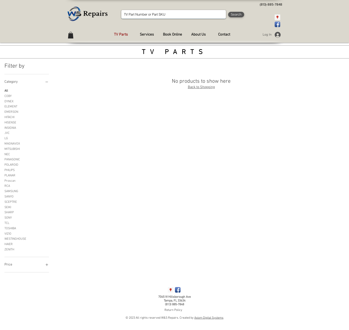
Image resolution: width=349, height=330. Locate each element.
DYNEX (9, 101)
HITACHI (9, 117)
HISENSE (10, 122)
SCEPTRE (10, 201)
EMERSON (11, 111)
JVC (7, 133)
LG (6, 138)
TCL (6, 223)
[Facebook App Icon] (277, 24)
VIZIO (7, 233)
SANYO (9, 196)
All (6, 90)
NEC (7, 154)
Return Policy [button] (173, 310)
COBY (8, 96)
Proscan (10, 180)
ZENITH (9, 249)
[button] (70, 35)
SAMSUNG (11, 191)
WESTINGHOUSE (15, 238)
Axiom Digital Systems (208, 318)
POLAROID (11, 164)
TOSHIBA (10, 228)
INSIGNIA (10, 127)
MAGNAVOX (12, 143)
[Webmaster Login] (129, 316)
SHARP (9, 212)
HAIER (8, 244)
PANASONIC (12, 159)
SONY (8, 217)
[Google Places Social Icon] (277, 17)
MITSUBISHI (12, 149)
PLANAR (9, 175)
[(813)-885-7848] (270, 4)
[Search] (236, 14)
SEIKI (7, 207)
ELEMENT (10, 106)
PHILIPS (9, 170)
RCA (7, 185)
